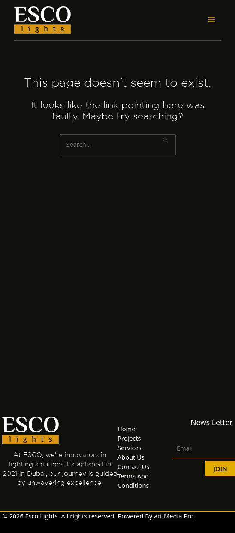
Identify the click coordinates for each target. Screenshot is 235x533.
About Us (131, 457)
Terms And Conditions (133, 481)
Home (126, 428)
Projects (129, 438)
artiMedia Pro (174, 516)
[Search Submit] (166, 139)
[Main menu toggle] (212, 20)
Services (130, 447)
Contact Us (133, 466)
